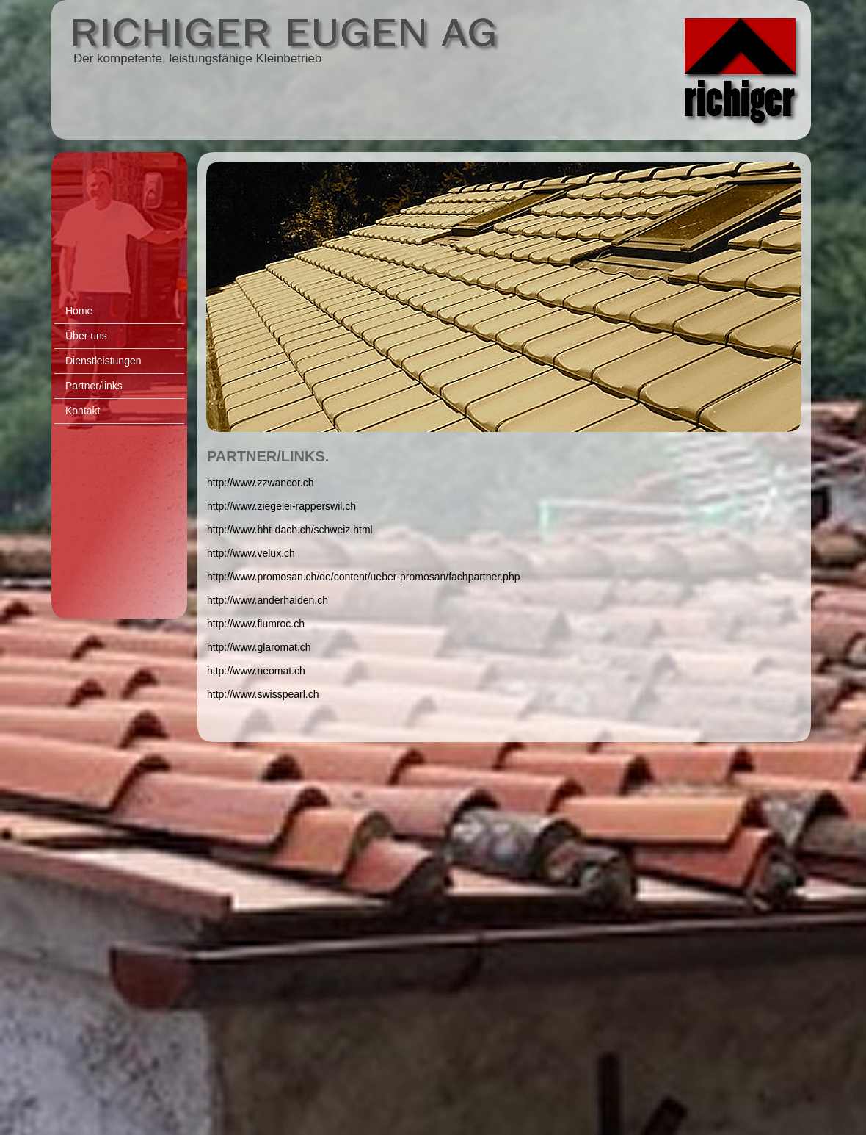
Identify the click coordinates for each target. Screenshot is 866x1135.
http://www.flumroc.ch (256, 624)
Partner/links (94, 386)
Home (78, 311)
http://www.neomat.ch (256, 671)
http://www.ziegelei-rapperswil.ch (281, 506)
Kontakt (82, 411)
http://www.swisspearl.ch (263, 694)
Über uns (86, 336)
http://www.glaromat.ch (259, 647)
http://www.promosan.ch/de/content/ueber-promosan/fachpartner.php (363, 577)
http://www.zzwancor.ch (260, 483)
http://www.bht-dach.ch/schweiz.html (290, 530)
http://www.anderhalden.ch (267, 600)
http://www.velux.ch (251, 553)
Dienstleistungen (103, 361)
